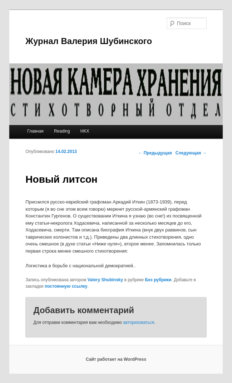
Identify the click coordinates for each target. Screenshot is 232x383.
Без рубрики (158, 279)
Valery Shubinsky (105, 279)
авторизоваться (138, 322)
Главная (35, 131)
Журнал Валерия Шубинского (88, 41)
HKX (84, 131)
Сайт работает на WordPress (116, 359)
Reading (62, 131)
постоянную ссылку (66, 286)
